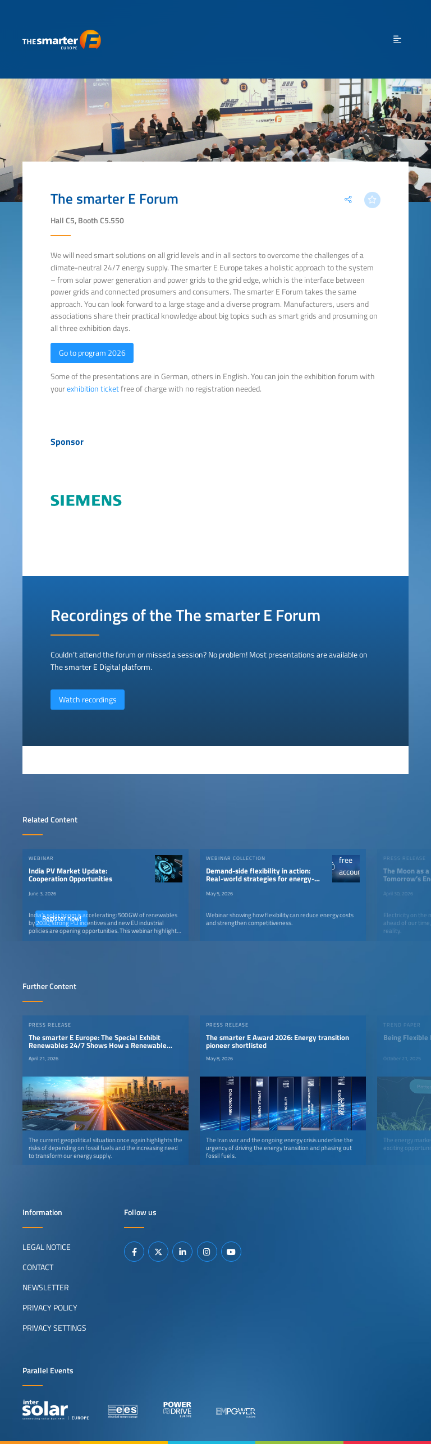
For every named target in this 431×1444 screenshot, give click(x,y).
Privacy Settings (54, 1328)
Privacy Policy (49, 1308)
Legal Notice (46, 1247)
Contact (37, 1267)
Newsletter (45, 1287)
